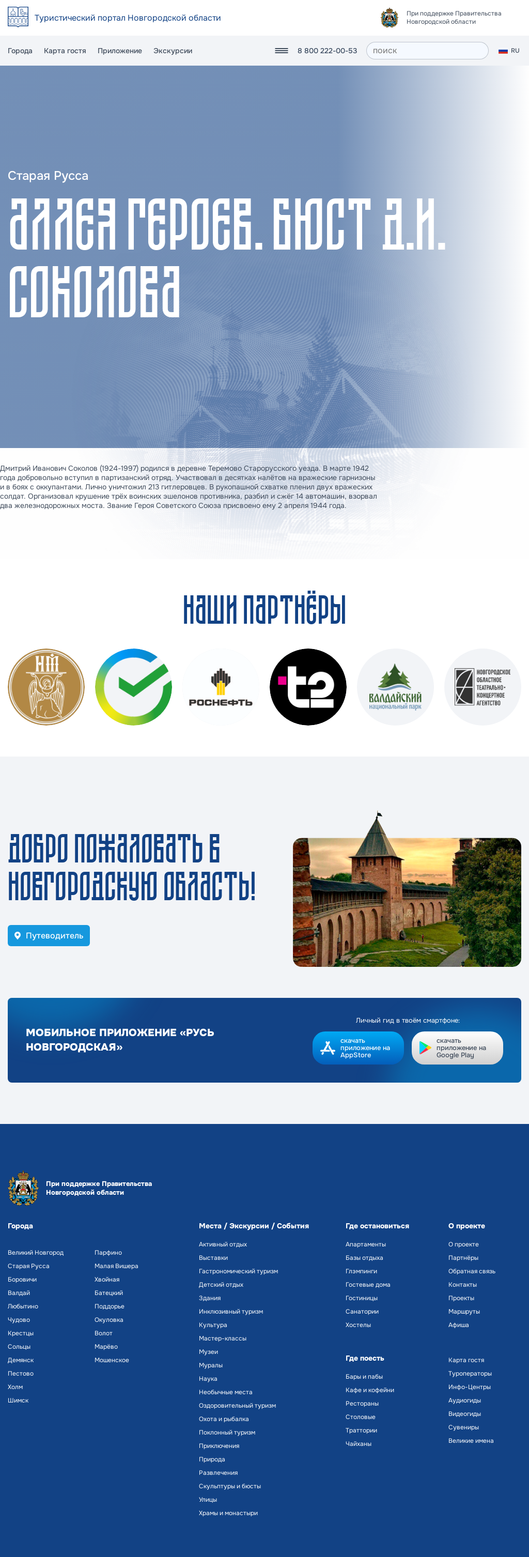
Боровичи (22, 1279)
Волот (104, 1333)
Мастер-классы (222, 1338)
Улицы (208, 1500)
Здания (210, 1298)
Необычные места (226, 1392)
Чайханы (358, 1444)
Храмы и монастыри (228, 1513)
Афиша (458, 1325)
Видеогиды (464, 1414)
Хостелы (358, 1325)
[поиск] (427, 50)
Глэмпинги (361, 1271)
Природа (212, 1459)
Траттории (361, 1430)
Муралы (211, 1365)
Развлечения (218, 1473)
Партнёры (463, 1258)
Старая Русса (29, 1266)
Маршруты (464, 1311)
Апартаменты (366, 1244)
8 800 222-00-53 (327, 50)
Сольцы (19, 1347)
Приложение (120, 50)
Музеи (208, 1352)
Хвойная (107, 1279)
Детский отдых (221, 1285)
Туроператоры (470, 1373)
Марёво (106, 1347)
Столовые (361, 1417)
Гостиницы (362, 1298)
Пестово (21, 1373)
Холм (15, 1387)
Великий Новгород (36, 1252)
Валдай (19, 1293)
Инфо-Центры (469, 1387)
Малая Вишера (116, 1266)
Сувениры (463, 1427)
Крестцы (21, 1333)
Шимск (18, 1400)
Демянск (21, 1360)
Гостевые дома (368, 1285)
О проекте (463, 1244)
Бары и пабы (364, 1377)
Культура (213, 1325)
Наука (208, 1379)
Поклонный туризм (227, 1432)
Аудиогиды (464, 1400)
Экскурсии (172, 50)
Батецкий (109, 1293)
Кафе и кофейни (370, 1390)
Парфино (108, 1252)
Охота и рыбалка (224, 1419)
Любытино (23, 1306)
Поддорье (110, 1306)
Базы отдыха (364, 1258)
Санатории (362, 1311)
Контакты (462, 1285)
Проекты (461, 1298)
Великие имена (471, 1441)
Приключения (219, 1446)
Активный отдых (223, 1244)
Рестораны (362, 1403)
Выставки (213, 1258)
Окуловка (109, 1320)
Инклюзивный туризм (231, 1311)
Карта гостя (65, 50)
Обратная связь (471, 1271)
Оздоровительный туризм (237, 1405)
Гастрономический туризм (238, 1271)
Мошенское (112, 1360)
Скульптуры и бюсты (230, 1486)
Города (20, 50)
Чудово (19, 1320)
